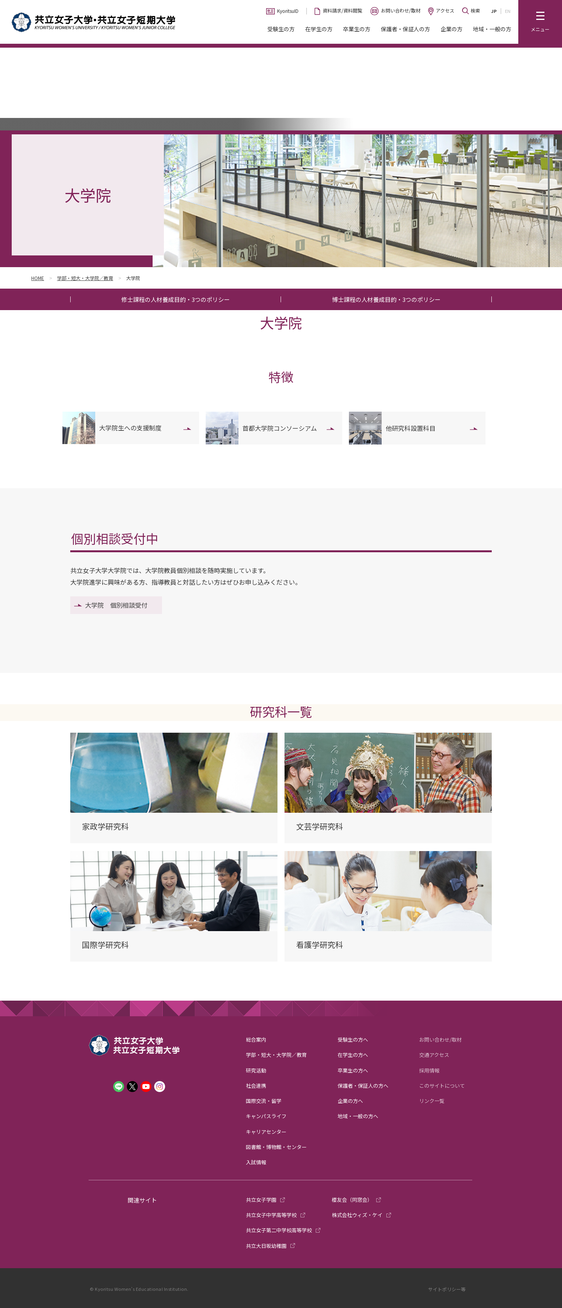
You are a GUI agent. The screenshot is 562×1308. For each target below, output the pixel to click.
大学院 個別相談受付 (116, 605)
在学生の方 (319, 29)
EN (507, 11)
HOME (37, 278)
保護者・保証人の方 (405, 29)
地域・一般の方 (492, 29)
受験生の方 (281, 29)
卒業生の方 (356, 29)
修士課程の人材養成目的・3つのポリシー (175, 299)
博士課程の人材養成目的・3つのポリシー (386, 299)
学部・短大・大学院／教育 (85, 278)
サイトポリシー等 (447, 1289)
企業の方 (451, 29)
